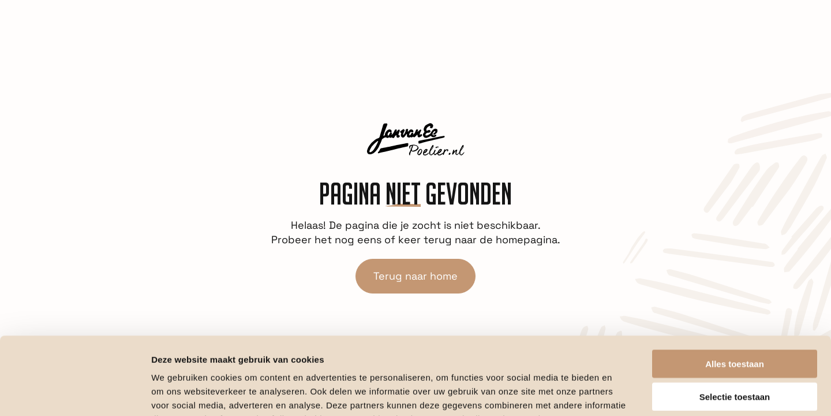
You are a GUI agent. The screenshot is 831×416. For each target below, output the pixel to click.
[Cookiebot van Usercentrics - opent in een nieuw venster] (74, 393)
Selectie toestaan (734, 324)
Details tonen (623, 393)
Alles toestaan (734, 291)
